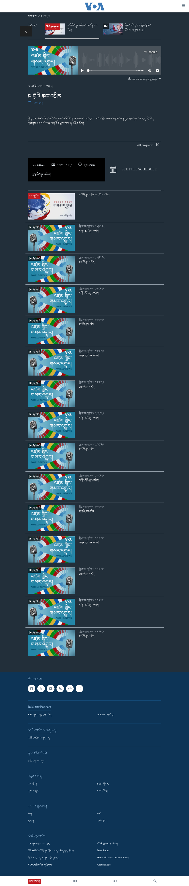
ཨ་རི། (99, 814)
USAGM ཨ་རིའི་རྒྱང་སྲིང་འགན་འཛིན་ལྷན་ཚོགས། (51, 851)
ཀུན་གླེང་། (32, 784)
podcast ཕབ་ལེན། (105, 715)
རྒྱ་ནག (31, 821)
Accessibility (104, 865)
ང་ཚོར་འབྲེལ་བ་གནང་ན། (39, 738)
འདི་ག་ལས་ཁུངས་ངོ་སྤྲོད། (39, 844)
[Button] (35, 103)
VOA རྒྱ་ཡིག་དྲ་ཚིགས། (107, 844)
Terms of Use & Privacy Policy (113, 858)
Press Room (103, 851)
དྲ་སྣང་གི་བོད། (103, 784)
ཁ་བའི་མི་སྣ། (102, 791)
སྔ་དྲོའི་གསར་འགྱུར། (36, 761)
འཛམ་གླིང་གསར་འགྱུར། (40, 86)
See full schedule (133, 169)
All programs (148, 145)
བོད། (30, 814)
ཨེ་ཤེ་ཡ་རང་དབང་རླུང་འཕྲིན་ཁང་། (43, 858)
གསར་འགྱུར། (33, 791)
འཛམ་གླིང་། (102, 821)
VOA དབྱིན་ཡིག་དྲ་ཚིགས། (40, 865)
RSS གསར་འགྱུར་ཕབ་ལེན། (40, 715)
